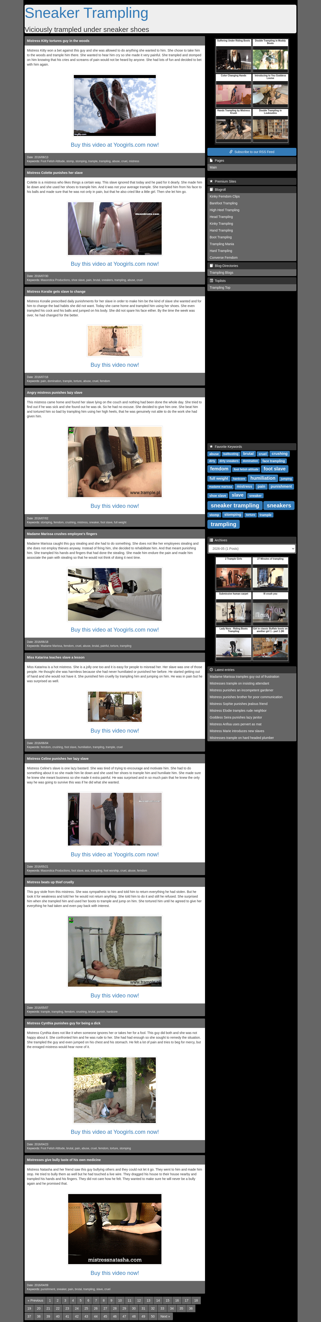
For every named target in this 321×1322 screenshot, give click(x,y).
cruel (124, 161)
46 (115, 1316)
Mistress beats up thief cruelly (50, 882)
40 (58, 1316)
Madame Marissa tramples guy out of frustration (244, 676)
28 (115, 1308)
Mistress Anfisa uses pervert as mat (235, 724)
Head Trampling (221, 217)
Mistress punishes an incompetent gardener (241, 690)
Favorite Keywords (226, 447)
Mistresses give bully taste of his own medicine (64, 1160)
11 (129, 1300)
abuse (116, 161)
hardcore (112, 1011)
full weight (120, 522)
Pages (217, 160)
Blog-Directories (224, 266)
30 (134, 1308)
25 (86, 1308)
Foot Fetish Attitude (53, 161)
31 (143, 1308)
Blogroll (218, 189)
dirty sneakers (228, 461)
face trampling (273, 461)
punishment (48, 1289)
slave (99, 1289)
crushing (70, 522)
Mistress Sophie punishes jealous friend (239, 704)
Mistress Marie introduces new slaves (237, 731)
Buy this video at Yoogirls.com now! (115, 145)
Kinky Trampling (221, 223)
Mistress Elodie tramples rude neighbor (238, 710)
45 (105, 1316)
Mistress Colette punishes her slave (55, 173)
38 (39, 1316)
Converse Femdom (224, 257)
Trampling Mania (222, 244)
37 (29, 1316)
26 (96, 1308)
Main (213, 167)
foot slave (106, 522)
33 (162, 1308)
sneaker (94, 522)
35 (181, 1308)
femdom (105, 381)
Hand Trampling (221, 230)
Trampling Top (220, 287)
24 (77, 1308)
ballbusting (230, 454)
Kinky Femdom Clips (225, 196)
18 (196, 1300)
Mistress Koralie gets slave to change (56, 291)
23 (67, 1308)
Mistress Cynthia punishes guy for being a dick (64, 1023)
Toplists (218, 281)
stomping (81, 161)
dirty (212, 461)
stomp (70, 161)
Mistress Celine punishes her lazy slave (58, 758)
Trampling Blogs (221, 272)
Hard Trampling (221, 251)
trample (93, 161)
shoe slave (78, 280)
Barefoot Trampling (223, 203)
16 (177, 1300)
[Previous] (35, 1300)
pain (88, 280)
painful (105, 646)
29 (124, 1308)
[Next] (165, 1316)
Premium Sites (223, 181)
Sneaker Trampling (87, 12)
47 (124, 1316)
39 (48, 1316)
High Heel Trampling (224, 210)
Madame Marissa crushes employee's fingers (62, 534)
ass (87, 870)
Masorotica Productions (55, 280)
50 (153, 1316)
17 (186, 1300)
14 (158, 1300)
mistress (134, 161)
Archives (218, 540)
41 (67, 1316)
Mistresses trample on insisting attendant (239, 683)
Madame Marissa (51, 646)
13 (148, 1300)
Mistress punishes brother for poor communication (246, 697)
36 (191, 1308)
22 (58, 1308)
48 (134, 1316)
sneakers (107, 280)
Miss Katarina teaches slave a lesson (56, 657)
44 (96, 1316)
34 (172, 1308)
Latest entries (222, 670)
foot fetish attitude (246, 469)
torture (78, 381)
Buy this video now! (115, 365)
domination (54, 381)
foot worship (111, 870)
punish (101, 1011)
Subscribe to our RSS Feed (251, 152)
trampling (105, 161)
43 (86, 1316)
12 (139, 1300)
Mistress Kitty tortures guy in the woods (58, 41)
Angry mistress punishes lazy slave (54, 392)
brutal (96, 280)
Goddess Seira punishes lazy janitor (236, 717)
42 (77, 1316)
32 (153, 1308)
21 (48, 1308)
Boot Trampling (221, 237)
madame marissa (220, 486)
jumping (286, 478)
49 (143, 1316)
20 (39, 1308)
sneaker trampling (235, 505)
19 (29, 1308)
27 (105, 1308)
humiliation (84, 747)
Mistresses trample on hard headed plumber (242, 738)
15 (167, 1300)
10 (120, 1300)
